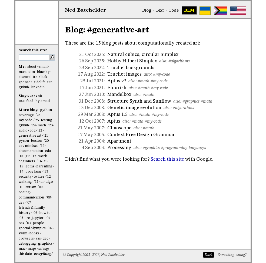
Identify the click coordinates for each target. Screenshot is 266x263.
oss (21, 223)
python (46, 110)
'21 (46, 135)
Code (173, 10)
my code (25, 120)
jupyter (38, 218)
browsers (26, 238)
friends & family (32, 208)
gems (29, 166)
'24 (33, 125)
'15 (21, 166)
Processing (119, 147)
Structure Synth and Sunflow (139, 101)
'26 (38, 115)
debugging (27, 243)
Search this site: (33, 50)
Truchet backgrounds (130, 67)
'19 (42, 146)
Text (159, 10)
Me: (22, 67)
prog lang (33, 171)
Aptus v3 (116, 81)
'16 (39, 161)
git (27, 156)
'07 (28, 202)
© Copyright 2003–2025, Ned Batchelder (93, 255)
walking (25, 182)
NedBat (85, 10)
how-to (45, 213)
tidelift (39, 82)
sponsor (25, 82)
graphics (45, 243)
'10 (21, 187)
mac (22, 249)
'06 (35, 213)
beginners (27, 161)
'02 (50, 228)
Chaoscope (119, 128)
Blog (146, 10)
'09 (40, 187)
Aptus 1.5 (117, 114)
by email (43, 101)
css (38, 238)
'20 (46, 141)
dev (21, 202)
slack (43, 77)
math (42, 125)
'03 (28, 223)
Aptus (113, 121)
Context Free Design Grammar (141, 134)
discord (25, 77)
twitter (39, 176)
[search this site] (34, 57)
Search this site (167, 159)
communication (31, 197)
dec (45, 238)
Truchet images (124, 74)
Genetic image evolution (134, 107)
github (24, 87)
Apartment (119, 141)
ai (42, 182)
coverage (26, 115)
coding (24, 192)
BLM (189, 10)
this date (25, 254)
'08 (48, 197)
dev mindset (28, 146)
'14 (21, 171)
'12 (48, 176)
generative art (30, 135)
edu (48, 151)
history (25, 213)
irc (35, 77)
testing (46, 120)
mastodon (27, 72)
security (25, 176)
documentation (31, 151)
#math (143, 81)
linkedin (38, 87)
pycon (24, 141)
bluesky (43, 72)
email (43, 67)
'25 (36, 120)
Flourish (117, 87)
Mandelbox (119, 94)
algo (49, 182)
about (31, 67)
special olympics (32, 228)
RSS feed (26, 101)
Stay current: (30, 96)
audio (23, 130)
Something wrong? (232, 255)
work (42, 156)
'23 (50, 125)
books (34, 233)
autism (30, 187)
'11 (36, 182)
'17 (34, 156)
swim (23, 233)
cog (33, 130)
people (38, 223)
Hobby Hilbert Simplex (132, 61)
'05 (21, 218)
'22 (40, 130)
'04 (48, 218)
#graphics (191, 101)
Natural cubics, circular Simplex (142, 54)
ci (45, 161)
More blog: (29, 110)
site (49, 82)
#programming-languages (183, 148)
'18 (21, 156)
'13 (46, 171)
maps (32, 249)
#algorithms (179, 61)
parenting (44, 166)
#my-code (161, 74)
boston (36, 141)
